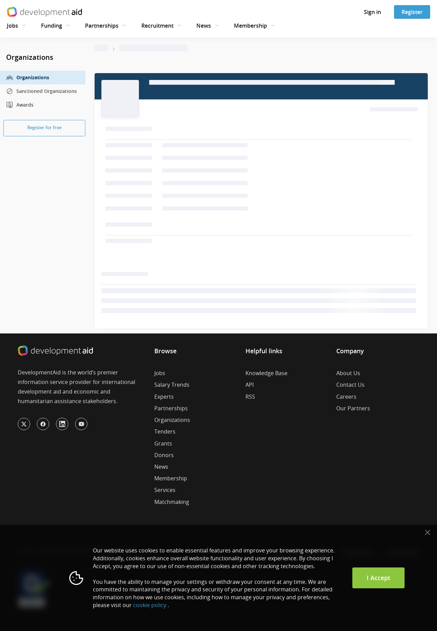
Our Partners (353, 408)
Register (412, 12)
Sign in (372, 12)
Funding (51, 25)
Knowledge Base (266, 373)
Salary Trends (171, 384)
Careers (346, 396)
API (249, 384)
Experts (164, 396)
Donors (164, 455)
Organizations (27, 77)
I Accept (378, 578)
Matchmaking (171, 502)
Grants (163, 443)
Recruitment (157, 25)
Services (164, 490)
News (203, 25)
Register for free (44, 127)
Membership (250, 25)
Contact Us (350, 384)
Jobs (12, 25)
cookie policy (149, 605)
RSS (250, 396)
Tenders (164, 431)
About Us (348, 373)
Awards (19, 104)
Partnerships (101, 25)
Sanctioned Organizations (41, 91)
